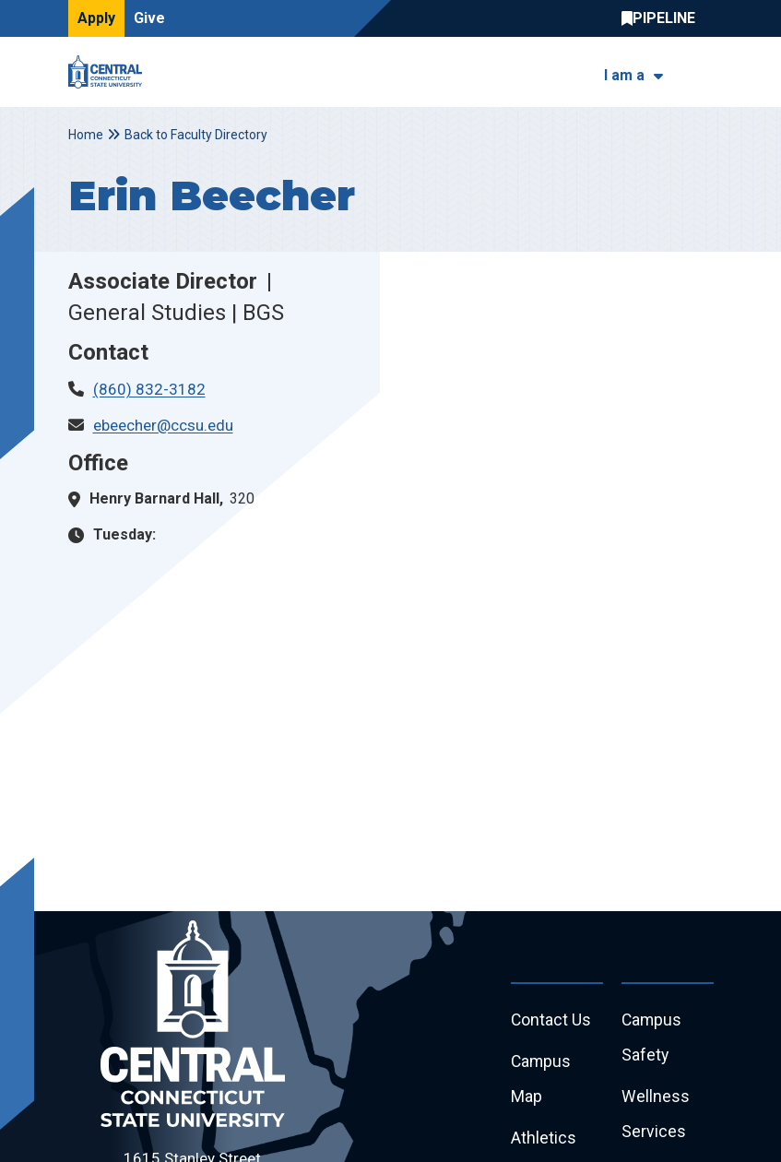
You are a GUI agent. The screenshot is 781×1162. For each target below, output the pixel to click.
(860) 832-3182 (149, 389)
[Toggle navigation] (702, 72)
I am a (624, 75)
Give (149, 18)
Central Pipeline (663, 18)
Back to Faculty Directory (195, 134)
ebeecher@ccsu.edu (163, 425)
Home (85, 134)
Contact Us (551, 1020)
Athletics (543, 1141)
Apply (96, 18)
